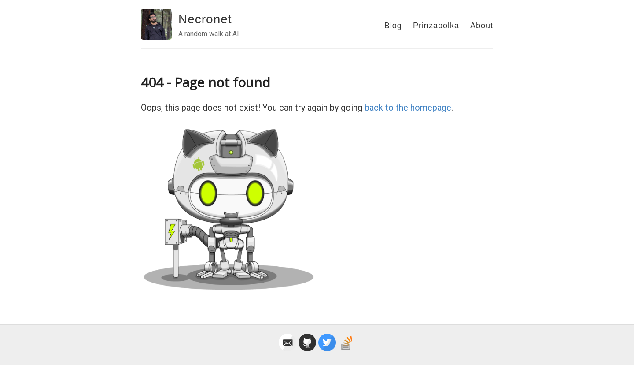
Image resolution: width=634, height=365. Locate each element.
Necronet (205, 19)
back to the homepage (408, 107)
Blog (393, 25)
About (481, 25)
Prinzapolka (436, 25)
